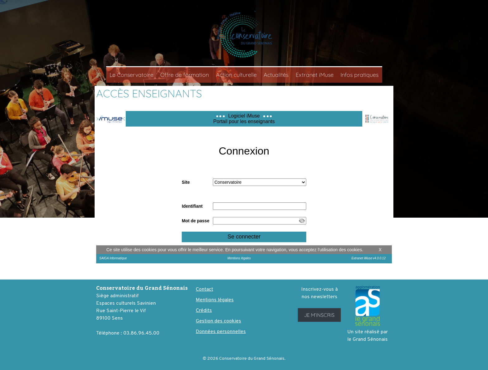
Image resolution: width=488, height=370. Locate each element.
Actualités (276, 74)
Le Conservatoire (131, 74)
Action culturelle (236, 74)
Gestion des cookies (218, 321)
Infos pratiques (359, 74)
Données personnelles (221, 331)
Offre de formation (184, 74)
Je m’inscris (319, 315)
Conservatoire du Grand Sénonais (244, 34)
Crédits (204, 310)
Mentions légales (215, 300)
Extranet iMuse (315, 74)
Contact (204, 289)
